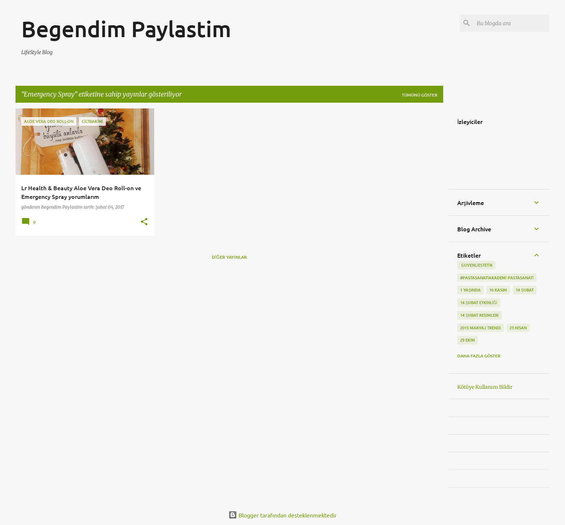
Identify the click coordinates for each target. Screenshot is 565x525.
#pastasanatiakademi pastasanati (497, 278)
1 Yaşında (470, 290)
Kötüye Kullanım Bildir (484, 387)
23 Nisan (518, 328)
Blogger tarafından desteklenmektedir (282, 515)
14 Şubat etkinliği (478, 302)
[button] (144, 222)
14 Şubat (525, 290)
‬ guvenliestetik (476, 265)
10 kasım (498, 290)
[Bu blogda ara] (512, 23)
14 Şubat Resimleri (479, 315)
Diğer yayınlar (229, 257)
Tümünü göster (419, 95)
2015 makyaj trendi (480, 328)
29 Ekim (467, 340)
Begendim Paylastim (126, 28)
